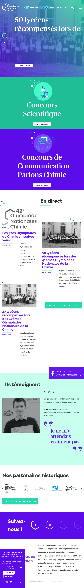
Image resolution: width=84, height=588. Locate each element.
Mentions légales (8, 581)
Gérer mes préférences (10, 567)
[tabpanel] (42, 41)
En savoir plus (24, 65)
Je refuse (9, 576)
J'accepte (9, 572)
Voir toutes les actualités (63, 307)
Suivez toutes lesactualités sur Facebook (64, 375)
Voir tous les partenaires (20, 503)
